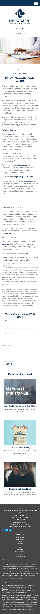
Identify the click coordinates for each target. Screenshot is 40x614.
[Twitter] (16, 29)
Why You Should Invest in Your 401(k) (20, 406)
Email (7, 333)
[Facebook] (22, 29)
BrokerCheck (5, 559)
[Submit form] (8, 364)
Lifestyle (20, 550)
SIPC (6, 589)
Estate (20, 541)
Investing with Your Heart (20, 489)
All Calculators (20, 556)
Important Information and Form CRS (11, 609)
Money (20, 547)
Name (7, 320)
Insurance (20, 543)
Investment (20, 539)
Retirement (20, 537)
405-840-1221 (20, 34)
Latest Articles (20, 552)
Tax (20, 545)
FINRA (3, 589)
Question (7, 345)
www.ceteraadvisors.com (26, 606)
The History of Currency (20, 448)
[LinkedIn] (20, 29)
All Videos (20, 554)
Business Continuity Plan (28, 609)
